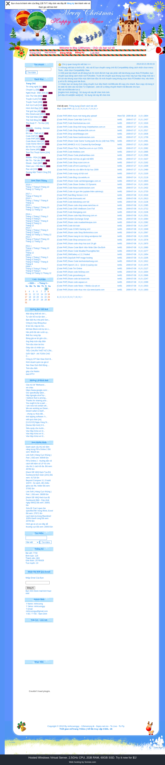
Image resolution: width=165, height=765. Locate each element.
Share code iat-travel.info (78, 279)
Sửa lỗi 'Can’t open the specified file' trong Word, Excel (39, 509)
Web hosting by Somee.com (82, 762)
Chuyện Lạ (30, 90)
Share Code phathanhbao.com (81, 155)
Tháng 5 (36, 219)
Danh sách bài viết (89, 106)
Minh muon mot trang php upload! (82, 116)
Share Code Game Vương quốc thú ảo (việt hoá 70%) (91, 141)
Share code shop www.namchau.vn (83, 205)
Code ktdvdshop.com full (78, 202)
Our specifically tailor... (35, 393)
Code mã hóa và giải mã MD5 (81, 159)
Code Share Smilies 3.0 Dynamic (82, 184)
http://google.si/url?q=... (36, 395)
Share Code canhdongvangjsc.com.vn (84, 181)
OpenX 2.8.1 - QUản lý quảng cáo (82, 265)
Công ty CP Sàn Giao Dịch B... (39, 359)
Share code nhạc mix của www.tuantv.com (86, 290)
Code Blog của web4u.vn (79, 177)
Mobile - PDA (31, 157)
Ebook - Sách (32, 163)
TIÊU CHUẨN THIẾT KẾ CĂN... (39, 351)
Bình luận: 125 (32, 556)
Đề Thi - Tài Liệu (33, 160)
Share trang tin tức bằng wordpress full (84, 236)
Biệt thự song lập (33, 335)
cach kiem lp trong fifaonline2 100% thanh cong (38, 517)
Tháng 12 (38, 189)
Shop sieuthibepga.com (78, 134)
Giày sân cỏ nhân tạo (35, 347)
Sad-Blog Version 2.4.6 (78, 195)
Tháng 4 (29, 196)
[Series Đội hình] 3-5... (35, 425)
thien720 (121, 116)
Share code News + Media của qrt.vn (84, 286)
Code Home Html (33, 144)
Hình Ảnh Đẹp (32, 108)
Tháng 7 (29, 187)
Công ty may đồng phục (36, 323)
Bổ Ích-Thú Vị (32, 147)
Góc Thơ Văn (31, 96)
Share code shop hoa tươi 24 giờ (82, 243)
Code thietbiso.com (76, 152)
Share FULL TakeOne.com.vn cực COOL (85, 148)
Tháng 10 (45, 187)
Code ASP (30, 136)
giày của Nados (32, 371)
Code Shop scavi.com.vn (78, 162)
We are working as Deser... (37, 408)
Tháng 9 (29, 223)
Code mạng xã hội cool (78, 173)
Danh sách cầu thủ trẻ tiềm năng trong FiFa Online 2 (37, 448)
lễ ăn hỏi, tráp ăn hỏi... (35, 326)
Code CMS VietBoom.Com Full (81, 209)
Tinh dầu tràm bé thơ (35, 344)
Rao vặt (29, 169)
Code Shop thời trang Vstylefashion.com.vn (86, 127)
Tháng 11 (30, 189)
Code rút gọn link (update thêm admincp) (85, 191)
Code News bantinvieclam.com (81, 137)
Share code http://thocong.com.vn (82, 215)
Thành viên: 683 (33, 558)
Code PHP (30, 139)
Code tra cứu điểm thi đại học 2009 (83, 170)
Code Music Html (33, 141)
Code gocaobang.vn (76, 275)
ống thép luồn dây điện (36, 341)
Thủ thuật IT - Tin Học (35, 123)
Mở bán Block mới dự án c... (38, 329)
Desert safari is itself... (35, 411)
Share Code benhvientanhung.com (83, 261)
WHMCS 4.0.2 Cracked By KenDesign (84, 144)
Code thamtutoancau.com (79, 123)
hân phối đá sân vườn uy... (37, 332)
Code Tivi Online (75, 268)
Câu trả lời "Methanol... (36, 385)
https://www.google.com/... (37, 390)
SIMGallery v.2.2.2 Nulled (79, 254)
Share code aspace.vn (77, 282)
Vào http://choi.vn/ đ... (35, 431)
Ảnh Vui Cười (31, 105)
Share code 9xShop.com (78, 272)
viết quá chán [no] (33, 419)
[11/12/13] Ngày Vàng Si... (37, 422)
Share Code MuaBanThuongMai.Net (83, 251)
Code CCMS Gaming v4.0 (79, 229)
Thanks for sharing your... (37, 400)
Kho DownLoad (32, 114)
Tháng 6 (29, 221)
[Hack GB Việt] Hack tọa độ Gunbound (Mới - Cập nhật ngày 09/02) (38, 500)
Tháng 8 (36, 187)
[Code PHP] (62, 116)
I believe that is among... (36, 398)
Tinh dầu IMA (31, 368)
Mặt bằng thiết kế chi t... (36, 314)
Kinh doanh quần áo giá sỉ (37, 362)
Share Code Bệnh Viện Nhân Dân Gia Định (86, 247)
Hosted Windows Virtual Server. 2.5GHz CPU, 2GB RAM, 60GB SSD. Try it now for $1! (82, 757)
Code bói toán (74, 226)
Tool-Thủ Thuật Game (35, 152)
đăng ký (71, 3)
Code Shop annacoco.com (79, 240)
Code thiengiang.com (77, 212)
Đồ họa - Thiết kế (33, 133)
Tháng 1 (29, 200)
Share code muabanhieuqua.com (82, 222)
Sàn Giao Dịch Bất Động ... (37, 365)
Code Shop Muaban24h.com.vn (81, 130)
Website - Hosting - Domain (38, 128)
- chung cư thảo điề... (35, 414)
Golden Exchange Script (78, 219)
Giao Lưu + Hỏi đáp (34, 166)
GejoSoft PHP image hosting (80, 258)
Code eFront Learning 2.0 (79, 166)
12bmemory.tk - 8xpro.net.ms (94, 726)
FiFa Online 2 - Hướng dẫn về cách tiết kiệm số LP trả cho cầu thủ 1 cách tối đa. (39, 463)
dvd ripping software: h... (36, 416)
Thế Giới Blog (32, 120)
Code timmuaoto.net (76, 198)
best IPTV (30, 374)
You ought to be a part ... (36, 403)
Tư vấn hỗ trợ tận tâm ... (36, 317)
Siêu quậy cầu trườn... (35, 428)
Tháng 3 (44, 216)
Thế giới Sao (31, 111)
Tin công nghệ (32, 87)
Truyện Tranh (31, 102)
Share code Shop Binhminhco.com (83, 232)
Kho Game (30, 149)
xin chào (29, 387)
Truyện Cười (31, 99)
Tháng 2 (36, 207)
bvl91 (120, 119)
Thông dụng (74, 106)
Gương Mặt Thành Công (36, 172)
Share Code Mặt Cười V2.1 (79, 119)
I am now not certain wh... (37, 406)
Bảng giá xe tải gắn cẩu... (37, 338)
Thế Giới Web (32, 117)
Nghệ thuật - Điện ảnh (35, 93)
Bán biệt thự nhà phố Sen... (38, 320)
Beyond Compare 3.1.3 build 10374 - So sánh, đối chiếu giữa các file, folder (38, 483)
